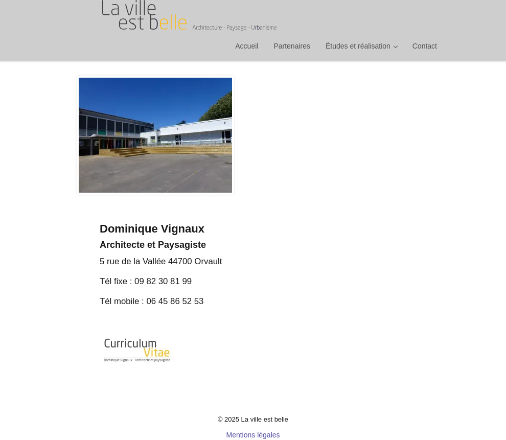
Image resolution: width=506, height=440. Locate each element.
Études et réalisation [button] (362, 46)
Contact (424, 46)
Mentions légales (253, 435)
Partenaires (291, 46)
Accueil (246, 46)
